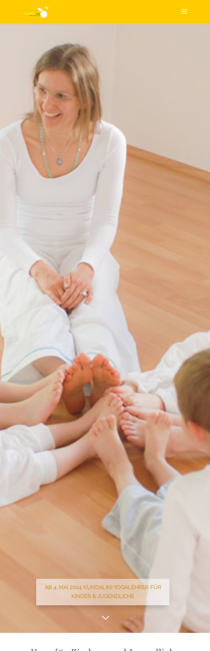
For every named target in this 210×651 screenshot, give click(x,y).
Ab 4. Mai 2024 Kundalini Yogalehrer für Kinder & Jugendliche (103, 592)
